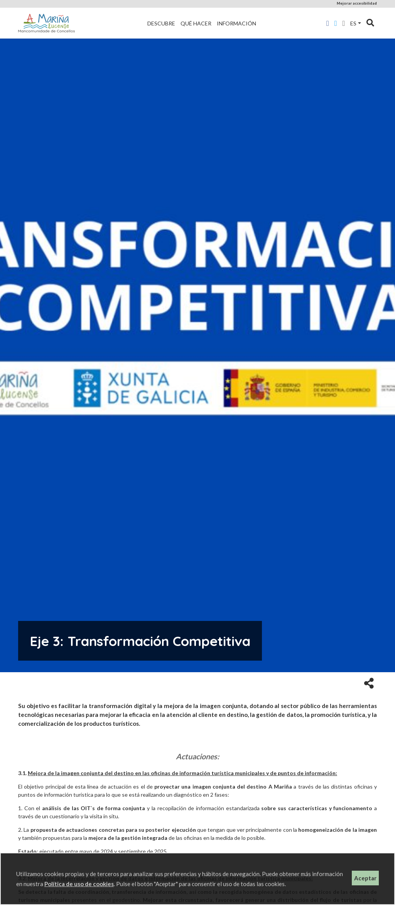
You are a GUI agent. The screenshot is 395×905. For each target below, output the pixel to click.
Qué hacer (196, 23)
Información (236, 23)
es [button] (353, 23)
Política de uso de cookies (79, 883)
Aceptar (365, 878)
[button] (369, 682)
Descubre (161, 23)
